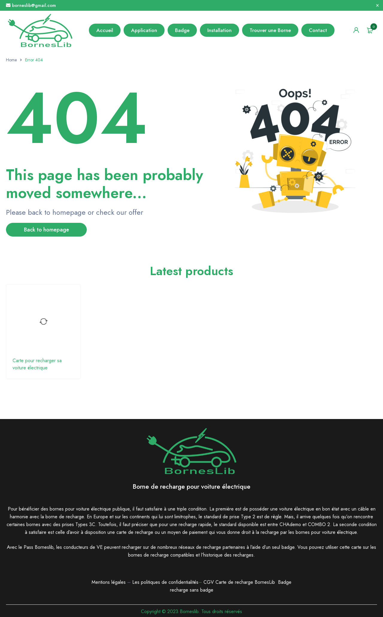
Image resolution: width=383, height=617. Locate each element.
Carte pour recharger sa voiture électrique (37, 364)
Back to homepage (46, 230)
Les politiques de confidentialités (165, 582)
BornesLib (265, 582)
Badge (284, 582)
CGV (208, 582)
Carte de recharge (235, 582)
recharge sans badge (191, 589)
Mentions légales (109, 582)
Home (11, 60)
